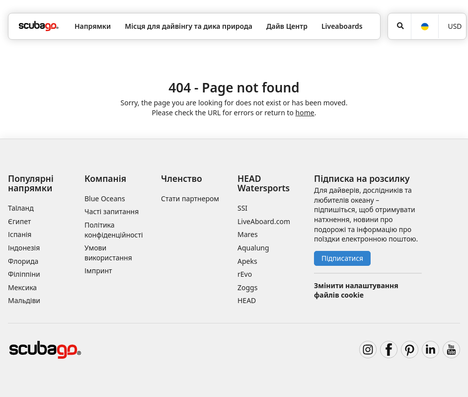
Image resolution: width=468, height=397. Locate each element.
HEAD (246, 300)
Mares (247, 234)
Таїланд (21, 208)
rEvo (244, 274)
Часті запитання (111, 211)
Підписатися (342, 258)
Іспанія (19, 234)
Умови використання (108, 252)
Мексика (22, 287)
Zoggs (247, 287)
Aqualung (253, 247)
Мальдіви (24, 300)
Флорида (23, 261)
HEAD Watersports (263, 183)
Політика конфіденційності (113, 229)
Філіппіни (24, 274)
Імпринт (98, 270)
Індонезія (24, 247)
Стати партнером (190, 198)
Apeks (247, 261)
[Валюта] (452, 26)
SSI (242, 208)
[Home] (39, 26)
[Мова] (424, 26)
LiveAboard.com (263, 221)
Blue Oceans (104, 198)
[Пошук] (399, 26)
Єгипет (19, 221)
